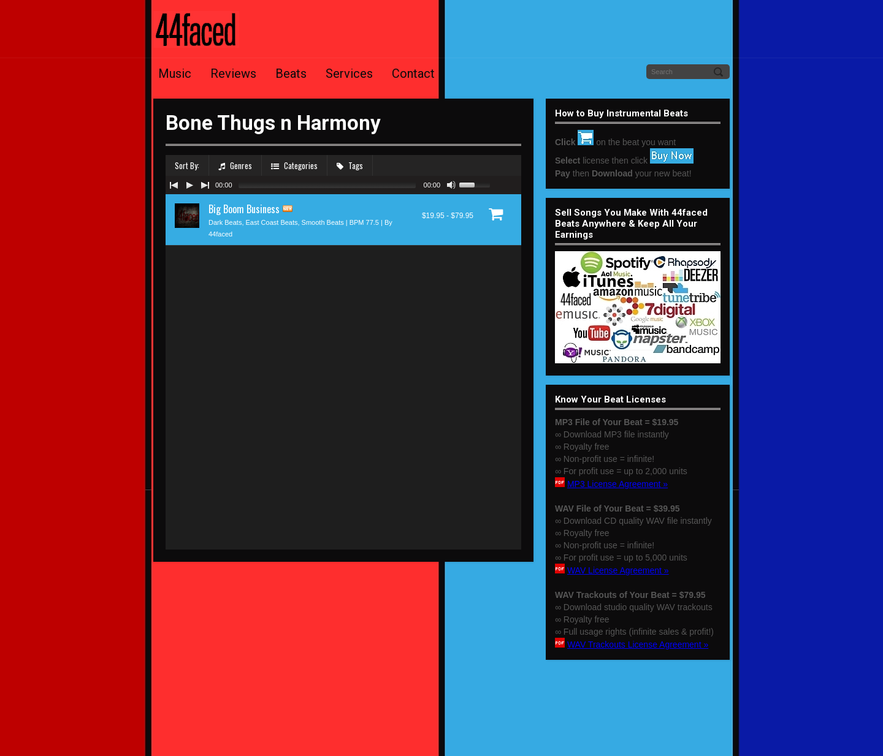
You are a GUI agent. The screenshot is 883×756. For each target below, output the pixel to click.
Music (174, 73)
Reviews (233, 73)
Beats (291, 73)
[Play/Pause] (189, 185)
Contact (413, 73)
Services (349, 73)
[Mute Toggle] (451, 185)
